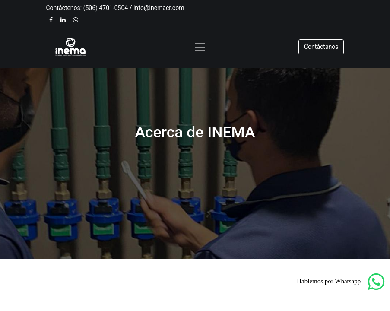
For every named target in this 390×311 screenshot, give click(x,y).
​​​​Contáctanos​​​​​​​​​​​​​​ (321, 46)
